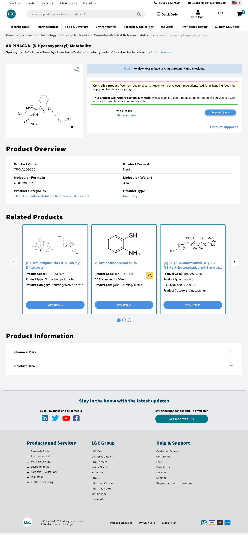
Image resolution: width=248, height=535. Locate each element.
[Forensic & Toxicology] (28, 474)
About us (14, 2)
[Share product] (77, 71)
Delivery (161, 474)
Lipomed (97, 501)
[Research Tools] (28, 453)
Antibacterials (198, 292)
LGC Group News (102, 458)
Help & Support (68, 2)
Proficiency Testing (42, 484)
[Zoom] (72, 128)
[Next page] (234, 263)
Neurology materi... (132, 286)
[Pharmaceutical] (28, 458)
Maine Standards (102, 469)
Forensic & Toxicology (44, 473)
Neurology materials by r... (68, 286)
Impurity (130, 197)
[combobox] (83, 14)
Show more (163, 53)
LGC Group (99, 453)
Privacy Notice (147, 524)
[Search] (136, 14)
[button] (124, 354)
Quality (30, 2)
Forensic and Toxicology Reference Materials (54, 35)
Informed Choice (102, 485)
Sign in (128, 70)
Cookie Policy (170, 524)
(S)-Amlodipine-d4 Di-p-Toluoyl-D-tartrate (54, 266)
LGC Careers (99, 463)
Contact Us (163, 458)
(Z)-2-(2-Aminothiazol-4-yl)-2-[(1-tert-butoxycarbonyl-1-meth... (192, 266)
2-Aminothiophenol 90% (116, 264)
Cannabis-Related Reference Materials (124, 35)
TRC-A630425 (124, 275)
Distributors (164, 469)
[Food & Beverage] (28, 463)
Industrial (37, 478)
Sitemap (161, 479)
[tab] (119, 322)
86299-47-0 (190, 286)
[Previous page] (14, 263)
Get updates (179, 420)
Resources (46, 2)
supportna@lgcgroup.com (209, 2)
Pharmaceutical (40, 458)
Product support (223, 129)
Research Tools (40, 453)
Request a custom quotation (174, 485)
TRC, (18, 197)
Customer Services (168, 453)
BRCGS (96, 479)
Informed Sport (101, 490)
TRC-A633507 (55, 275)
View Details (55, 306)
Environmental (40, 468)
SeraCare (97, 474)
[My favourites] (222, 14)
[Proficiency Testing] (28, 484)
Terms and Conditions (119, 524)
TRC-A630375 (193, 275)
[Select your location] (236, 3)
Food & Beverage (41, 463)
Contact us (89, 2)
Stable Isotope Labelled (60, 281)
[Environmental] (28, 469)
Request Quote (220, 114)
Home (10, 35)
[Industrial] (28, 479)
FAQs (159, 463)
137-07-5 (120, 281)
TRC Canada (99, 495)
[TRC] (44, 84)
